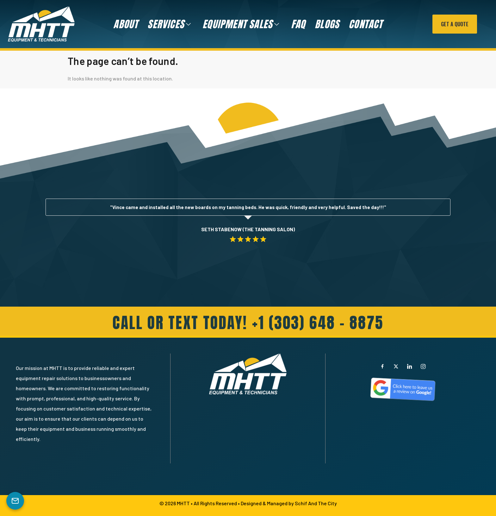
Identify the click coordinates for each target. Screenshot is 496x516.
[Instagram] (423, 366)
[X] (396, 366)
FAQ (298, 24)
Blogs (327, 24)
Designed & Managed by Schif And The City (289, 503)
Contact (365, 24)
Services (169, 24)
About (125, 24)
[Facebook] (382, 366)
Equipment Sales (240, 24)
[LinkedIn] (409, 366)
